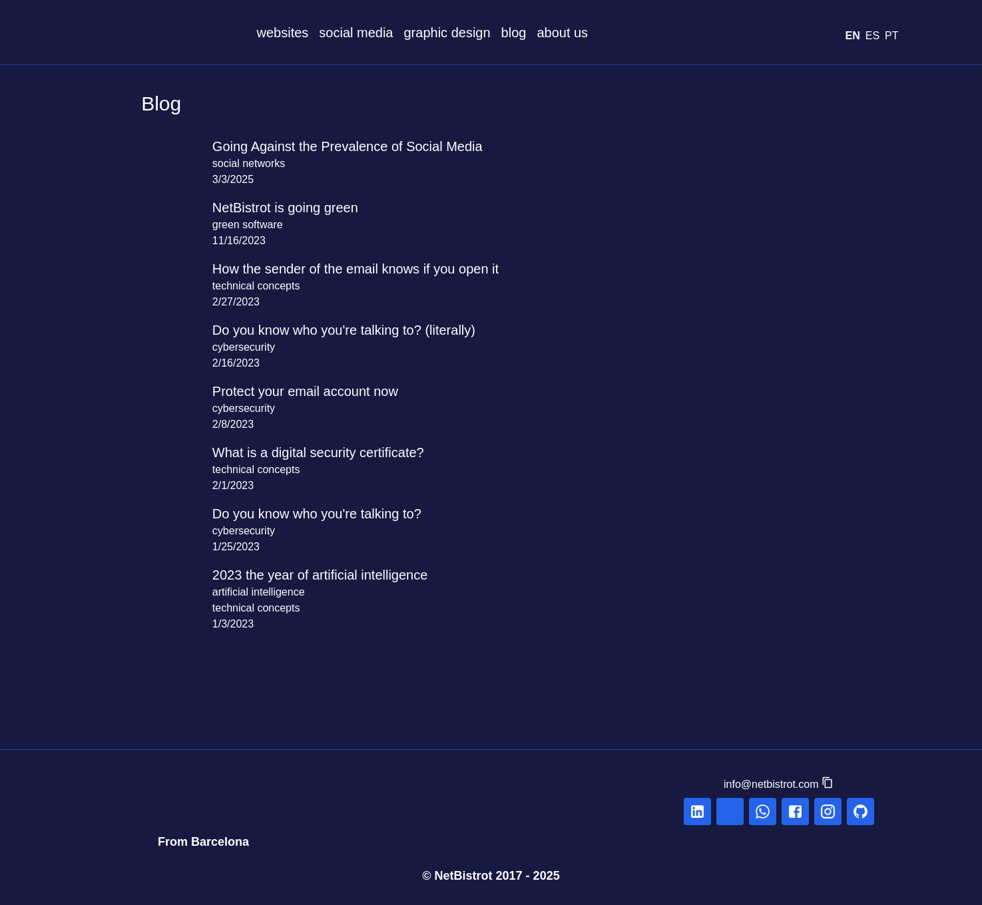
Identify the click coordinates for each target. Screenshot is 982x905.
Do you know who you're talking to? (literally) (362, 330)
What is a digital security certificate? (331, 452)
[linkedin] (697, 812)
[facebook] (795, 812)
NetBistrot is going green (296, 208)
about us (602, 33)
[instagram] (828, 812)
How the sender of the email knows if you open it (376, 269)
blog (547, 33)
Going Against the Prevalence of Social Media (363, 146)
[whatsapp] (762, 812)
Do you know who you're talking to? (332, 514)
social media (368, 33)
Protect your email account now (319, 391)
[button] (778, 785)
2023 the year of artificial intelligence (333, 575)
